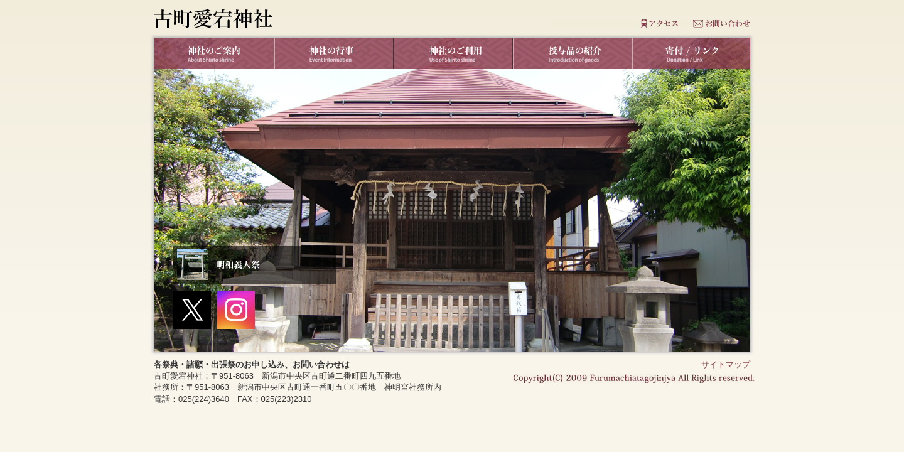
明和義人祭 (254, 265)
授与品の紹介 (571, 53)
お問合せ (723, 23)
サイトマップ (725, 364)
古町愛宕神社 (213, 18)
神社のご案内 (213, 53)
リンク (690, 53)
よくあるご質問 (582, 23)
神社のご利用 (452, 53)
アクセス (653, 23)
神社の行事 (332, 53)
